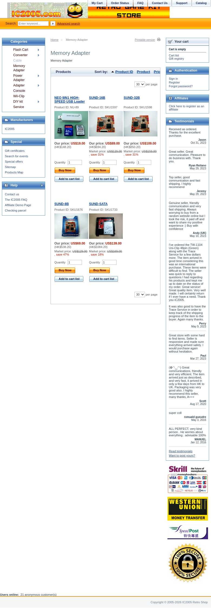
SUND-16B (97, 98)
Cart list (174, 55)
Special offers (14, 161)
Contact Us (159, 3)
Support (181, 3)
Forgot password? (181, 86)
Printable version (145, 39)
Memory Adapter (19, 68)
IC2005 (9, 128)
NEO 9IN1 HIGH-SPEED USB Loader (69, 99)
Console (19, 91)
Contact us (12, 194)
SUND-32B (132, 98)
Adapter (19, 85)
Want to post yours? (182, 455)
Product (143, 72)
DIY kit (18, 101)
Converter (20, 55)
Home (54, 39)
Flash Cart (20, 50)
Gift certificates (15, 150)
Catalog (201, 3)
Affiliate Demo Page (18, 205)
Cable (17, 60)
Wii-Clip (18, 96)
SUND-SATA (98, 204)
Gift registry (176, 58)
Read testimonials (180, 451)
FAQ (140, 3)
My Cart (97, 3)
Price (158, 72)
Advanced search (68, 23)
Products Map (14, 172)
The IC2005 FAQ (16, 199)
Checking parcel (15, 210)
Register (174, 82)
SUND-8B (61, 204)
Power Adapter (19, 78)
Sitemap (10, 167)
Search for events (16, 156)
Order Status (120, 3)
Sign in (173, 78)
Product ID (124, 72)
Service (18, 107)
